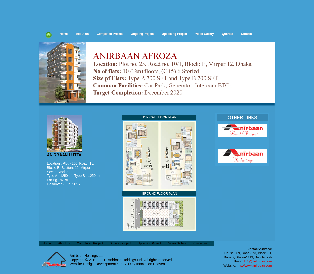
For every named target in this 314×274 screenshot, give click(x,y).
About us (82, 34)
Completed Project (110, 34)
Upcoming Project (174, 34)
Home (64, 34)
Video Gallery (204, 34)
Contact (246, 34)
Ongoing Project (142, 34)
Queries (227, 34)
